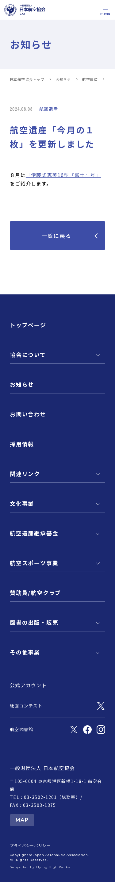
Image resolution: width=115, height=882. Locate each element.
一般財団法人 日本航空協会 (42, 768)
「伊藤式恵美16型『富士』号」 (63, 174)
